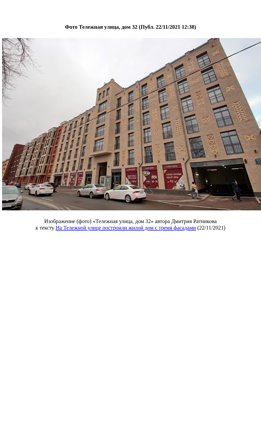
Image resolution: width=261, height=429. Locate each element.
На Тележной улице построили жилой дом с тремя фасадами (126, 228)
